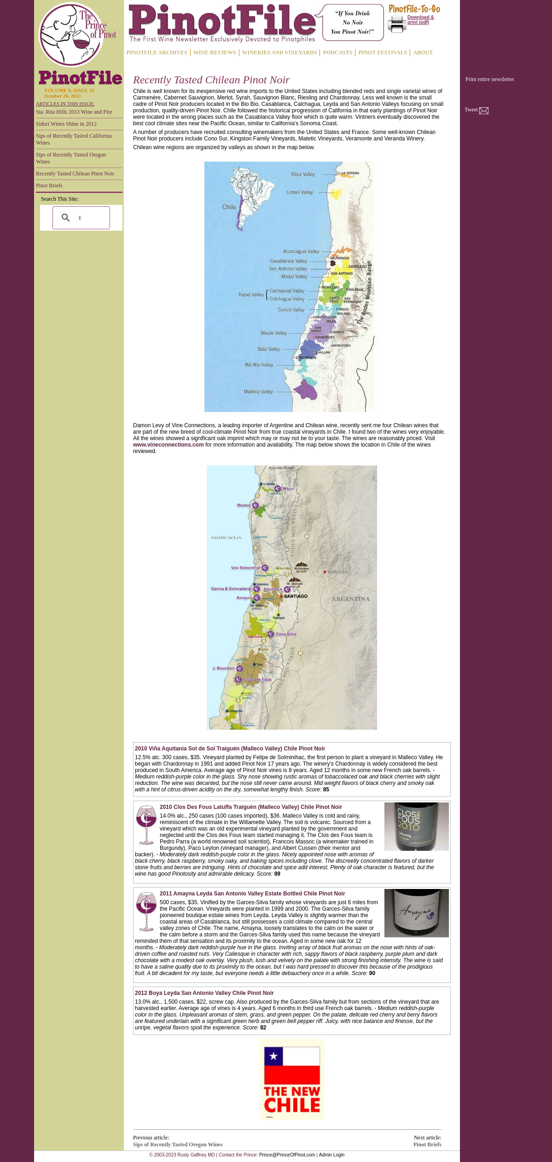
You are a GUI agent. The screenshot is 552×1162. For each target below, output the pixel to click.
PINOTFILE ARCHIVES (157, 52)
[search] (80, 217)
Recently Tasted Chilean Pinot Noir (75, 173)
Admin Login (332, 1154)
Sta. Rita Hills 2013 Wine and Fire (74, 112)
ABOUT (423, 52)
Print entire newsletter (489, 79)
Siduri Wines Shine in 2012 (66, 124)
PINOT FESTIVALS (382, 52)
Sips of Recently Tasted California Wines (74, 139)
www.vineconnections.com (168, 445)
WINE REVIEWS (214, 52)
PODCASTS (337, 52)
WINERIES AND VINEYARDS (279, 52)
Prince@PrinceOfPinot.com (287, 1154)
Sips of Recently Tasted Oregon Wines (71, 158)
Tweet (471, 109)
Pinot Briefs (49, 185)
